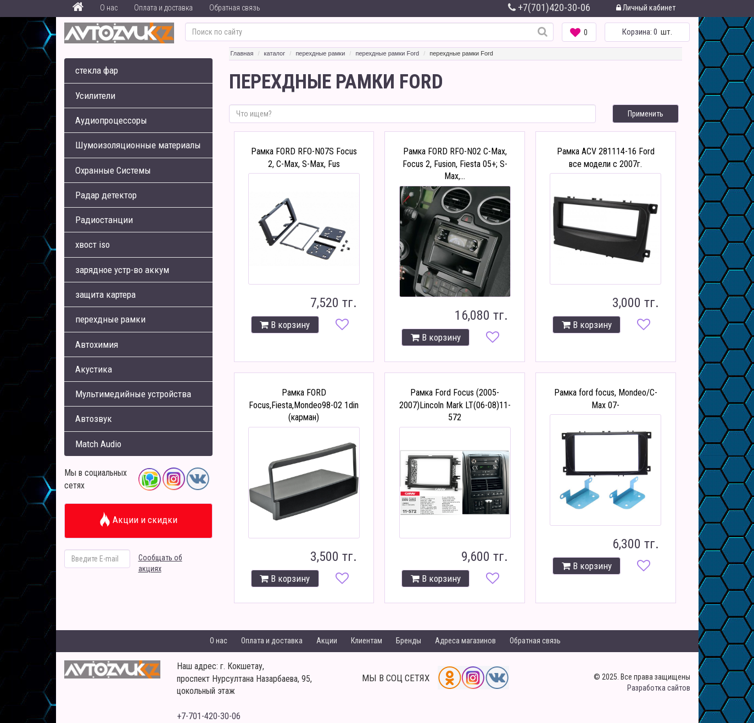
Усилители (95, 95)
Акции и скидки (138, 520)
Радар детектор (106, 195)
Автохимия (96, 344)
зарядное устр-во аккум (122, 269)
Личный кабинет (645, 7)
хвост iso (92, 244)
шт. (647, 32)
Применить (645, 113)
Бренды (408, 640)
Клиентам (366, 640)
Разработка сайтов (658, 687)
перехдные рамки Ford (387, 53)
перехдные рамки (110, 319)
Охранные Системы (113, 170)
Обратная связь (234, 7)
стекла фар (96, 70)
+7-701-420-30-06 (209, 716)
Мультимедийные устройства (133, 393)
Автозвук (93, 418)
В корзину (285, 324)
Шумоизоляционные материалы (138, 145)
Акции (326, 640)
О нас (109, 7)
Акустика (93, 369)
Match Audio (98, 443)
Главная (242, 53)
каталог (275, 53)
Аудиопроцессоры (111, 120)
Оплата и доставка (163, 7)
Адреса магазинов (465, 640)
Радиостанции (104, 219)
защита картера (105, 294)
